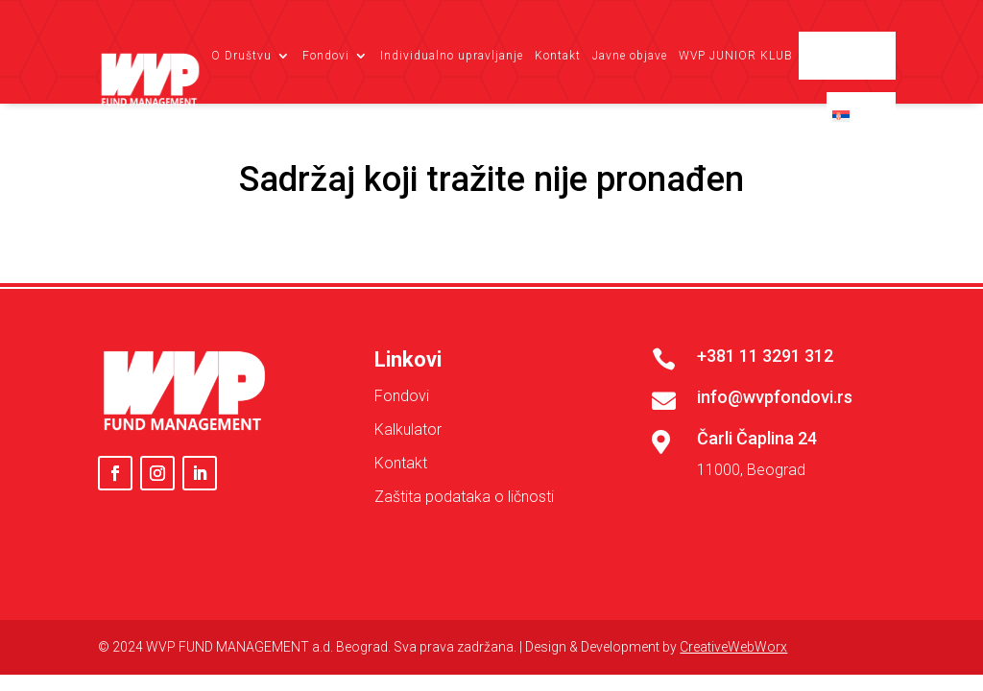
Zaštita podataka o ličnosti (464, 497)
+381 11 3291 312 (765, 356)
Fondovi (325, 55)
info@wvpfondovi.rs (774, 397)
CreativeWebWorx (733, 647)
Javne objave (629, 55)
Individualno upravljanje (451, 55)
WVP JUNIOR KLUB (736, 55)
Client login (856, 55)
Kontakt (558, 55)
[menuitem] (861, 116)
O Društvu (241, 55)
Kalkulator (408, 429)
